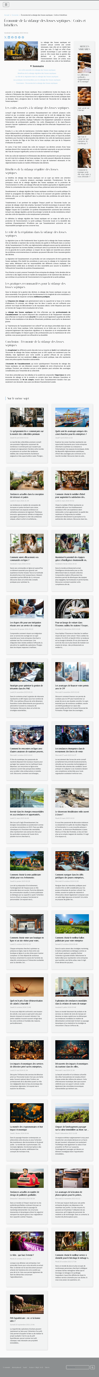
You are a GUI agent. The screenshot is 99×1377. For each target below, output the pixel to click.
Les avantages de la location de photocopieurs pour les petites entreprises (68, 1195)
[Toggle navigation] (6, 4)
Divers (47, 1367)
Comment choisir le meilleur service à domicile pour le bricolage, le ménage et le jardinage (72, 1258)
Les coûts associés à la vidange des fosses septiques (36, 70)
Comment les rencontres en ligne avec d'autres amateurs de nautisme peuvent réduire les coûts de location (27, 752)
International (16, 1367)
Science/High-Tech (36, 1367)
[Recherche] (77, 1367)
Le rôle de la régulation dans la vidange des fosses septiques (37, 77)
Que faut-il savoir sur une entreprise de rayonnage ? (83, 140)
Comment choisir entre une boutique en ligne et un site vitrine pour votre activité (27, 941)
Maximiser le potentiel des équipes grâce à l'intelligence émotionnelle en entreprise (70, 560)
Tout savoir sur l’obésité (83, 109)
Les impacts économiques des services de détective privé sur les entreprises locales (26, 1067)
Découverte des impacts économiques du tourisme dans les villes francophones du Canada (71, 1067)
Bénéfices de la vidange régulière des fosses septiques (37, 73)
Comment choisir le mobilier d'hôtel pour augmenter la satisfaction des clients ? (70, 497)
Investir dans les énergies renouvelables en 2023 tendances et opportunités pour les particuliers (27, 815)
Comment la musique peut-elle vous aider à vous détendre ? (84, 173)
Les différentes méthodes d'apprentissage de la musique (84, 78)
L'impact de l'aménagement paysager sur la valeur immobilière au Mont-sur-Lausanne (71, 1130)
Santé (25, 1367)
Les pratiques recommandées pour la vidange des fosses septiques (37, 80)
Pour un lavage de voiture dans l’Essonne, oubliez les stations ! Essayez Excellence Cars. (72, 626)
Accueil (6, 15)
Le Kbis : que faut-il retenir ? (22, 1255)
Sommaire (38, 66)
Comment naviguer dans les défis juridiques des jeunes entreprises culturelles (69, 878)
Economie (15, 15)
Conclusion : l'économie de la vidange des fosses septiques (37, 83)
